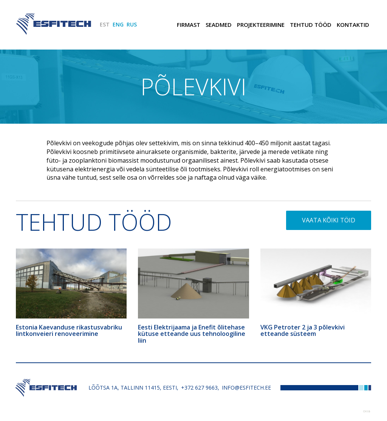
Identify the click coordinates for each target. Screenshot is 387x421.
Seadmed (219, 24)
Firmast (188, 24)
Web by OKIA (366, 411)
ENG (118, 24)
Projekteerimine (261, 24)
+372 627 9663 (199, 387)
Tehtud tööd (310, 24)
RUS (132, 24)
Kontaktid (353, 24)
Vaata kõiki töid (328, 220)
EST (105, 24)
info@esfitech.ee (246, 387)
